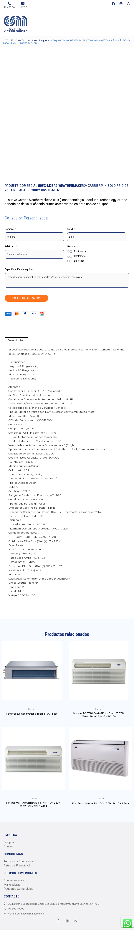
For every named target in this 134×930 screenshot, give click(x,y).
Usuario (72, 246)
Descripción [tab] (16, 340)
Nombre (10, 228)
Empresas (79, 261)
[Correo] (22, 3)
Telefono (11, 246)
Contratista (80, 256)
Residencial (80, 251)
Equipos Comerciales (24, 40)
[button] (127, 24)
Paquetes (45, 40)
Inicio (6, 40)
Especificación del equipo (19, 269)
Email (71, 228)
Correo (23, 7)
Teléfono (9, 7)
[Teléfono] (9, 3)
